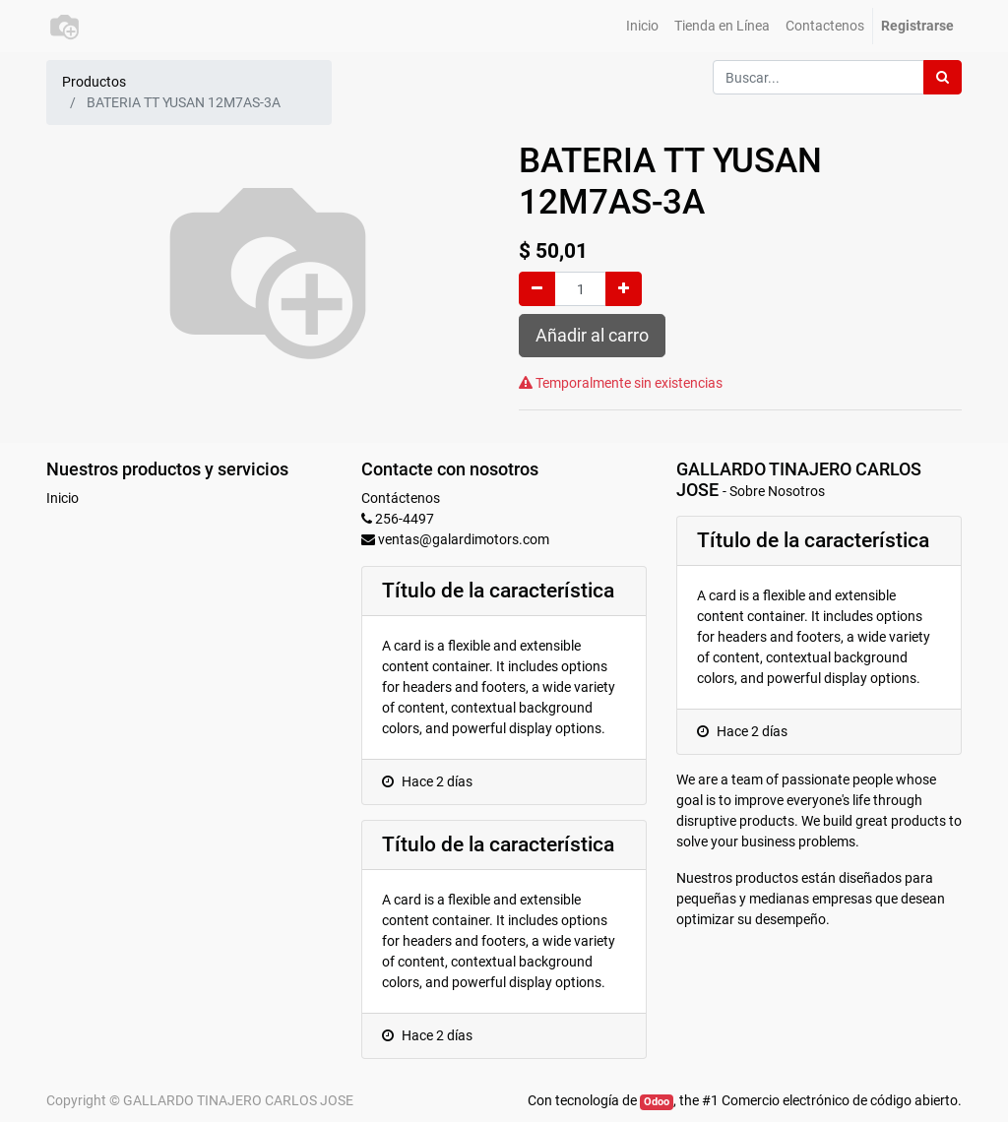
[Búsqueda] (942, 77)
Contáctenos (400, 498)
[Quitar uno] (537, 289)
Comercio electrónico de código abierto (840, 1100)
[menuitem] (642, 26)
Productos (94, 82)
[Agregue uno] (623, 289)
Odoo (656, 1101)
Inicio (62, 498)
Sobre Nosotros (777, 491)
